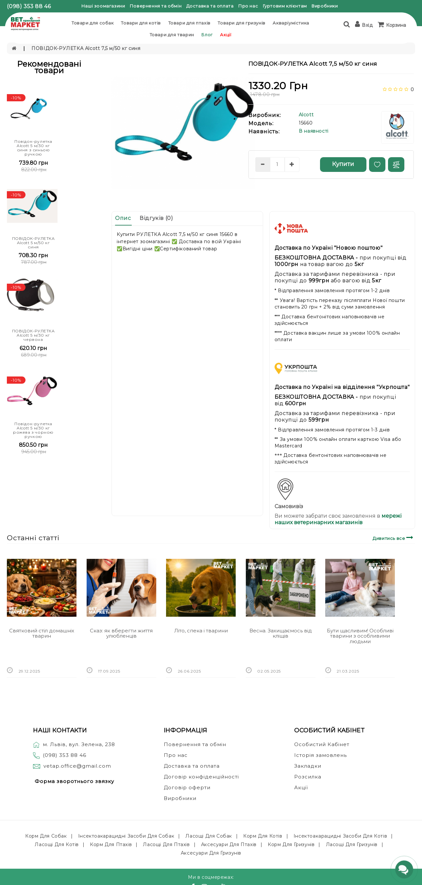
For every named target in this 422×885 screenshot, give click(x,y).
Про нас (248, 5)
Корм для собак (46, 836)
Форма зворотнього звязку (74, 781)
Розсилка (307, 777)
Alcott (306, 115)
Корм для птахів (111, 844)
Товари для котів (141, 22)
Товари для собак (93, 22)
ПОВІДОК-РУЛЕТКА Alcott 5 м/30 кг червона (33, 335)
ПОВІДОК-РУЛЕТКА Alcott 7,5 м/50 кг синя (85, 48)
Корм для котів (262, 836)
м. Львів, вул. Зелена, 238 (74, 744)
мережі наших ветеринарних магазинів (338, 519)
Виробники (325, 5)
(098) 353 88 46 (29, 6)
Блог (206, 34)
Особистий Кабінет (321, 744)
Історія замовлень (320, 755)
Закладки (307, 766)
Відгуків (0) (156, 218)
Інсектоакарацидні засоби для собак (126, 836)
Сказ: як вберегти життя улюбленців (121, 633)
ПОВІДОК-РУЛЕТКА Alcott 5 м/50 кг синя (33, 242)
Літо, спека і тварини (201, 630)
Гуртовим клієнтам (285, 5)
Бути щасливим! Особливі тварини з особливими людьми (360, 635)
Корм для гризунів (291, 844)
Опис (123, 218)
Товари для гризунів (241, 22)
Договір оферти (187, 787)
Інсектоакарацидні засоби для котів (340, 836)
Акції (225, 34)
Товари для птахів (189, 22)
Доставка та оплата (210, 5)
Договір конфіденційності (201, 777)
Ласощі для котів (57, 844)
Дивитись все (394, 537)
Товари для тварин (172, 34)
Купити (343, 164)
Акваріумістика (291, 22)
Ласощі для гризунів (352, 844)
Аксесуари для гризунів (211, 853)
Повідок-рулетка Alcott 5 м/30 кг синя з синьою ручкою (33, 148)
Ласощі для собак (208, 836)
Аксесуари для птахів (229, 844)
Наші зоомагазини (103, 5)
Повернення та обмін (155, 5)
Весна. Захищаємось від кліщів (280, 633)
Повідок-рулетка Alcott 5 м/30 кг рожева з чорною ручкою (33, 430)
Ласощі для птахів (166, 844)
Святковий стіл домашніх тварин (41, 633)
